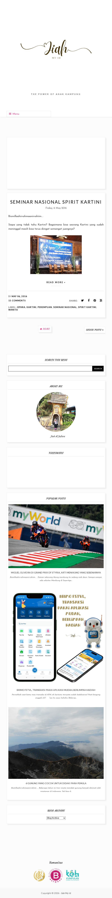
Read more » (56, 282)
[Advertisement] (56, 163)
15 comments (17, 300)
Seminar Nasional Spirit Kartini (56, 202)
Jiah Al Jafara (58, 436)
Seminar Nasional (65, 307)
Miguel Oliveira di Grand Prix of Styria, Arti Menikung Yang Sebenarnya (56, 572)
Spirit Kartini (87, 307)
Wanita (13, 309)
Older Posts (93, 329)
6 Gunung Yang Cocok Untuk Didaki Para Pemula (56, 783)
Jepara (21, 307)
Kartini (31, 307)
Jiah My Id (66, 893)
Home (46, 328)
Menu (14, 113)
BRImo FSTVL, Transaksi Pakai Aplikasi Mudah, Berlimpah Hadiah (56, 690)
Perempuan (45, 307)
